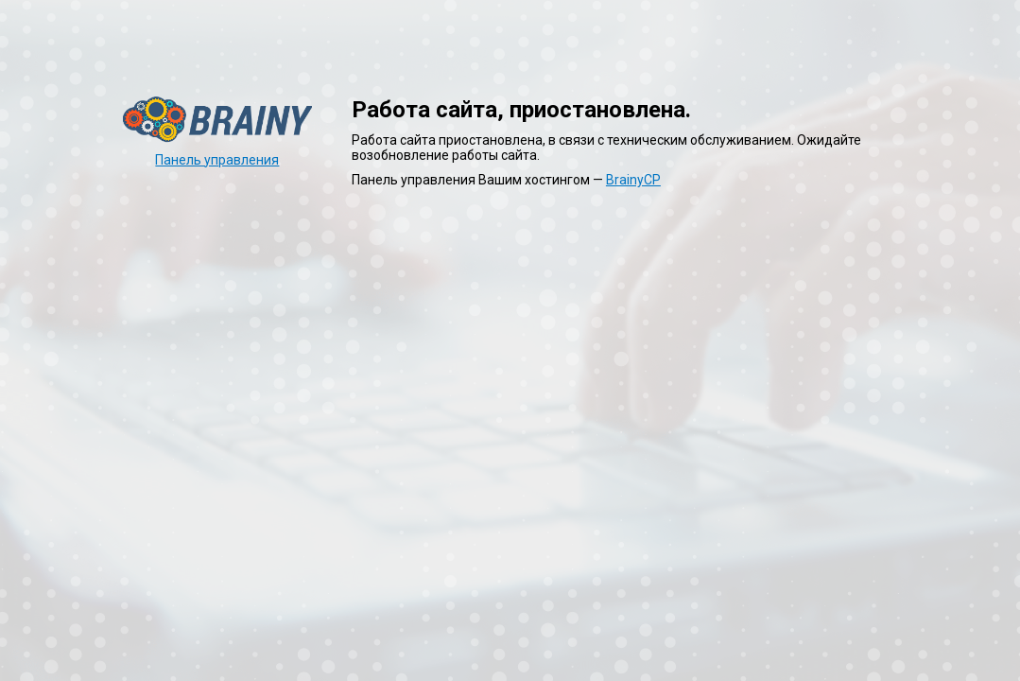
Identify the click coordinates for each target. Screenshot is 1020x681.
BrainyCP (633, 179)
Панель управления (217, 159)
